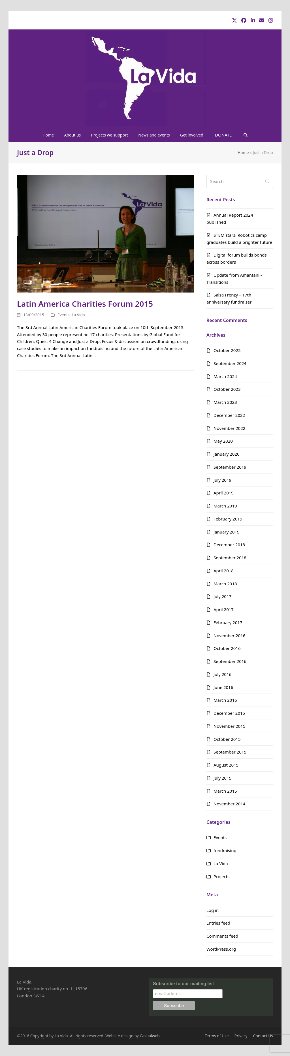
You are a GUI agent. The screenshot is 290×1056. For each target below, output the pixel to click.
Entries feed (218, 923)
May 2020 (223, 441)
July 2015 (222, 778)
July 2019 (222, 480)
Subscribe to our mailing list (183, 983)
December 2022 (229, 415)
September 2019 (230, 467)
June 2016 (223, 687)
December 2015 (229, 713)
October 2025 (227, 350)
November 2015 (229, 726)
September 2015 (230, 752)
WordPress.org (221, 949)
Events (63, 314)
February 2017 (228, 622)
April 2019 (224, 493)
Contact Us (263, 1035)
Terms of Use (217, 1035)
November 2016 (229, 635)
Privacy (241, 1035)
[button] (245, 135)
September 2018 (230, 557)
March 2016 (225, 700)
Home (243, 152)
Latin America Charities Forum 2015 (85, 303)
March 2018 (225, 583)
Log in (212, 910)
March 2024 (225, 376)
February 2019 (228, 519)
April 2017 (224, 609)
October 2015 (227, 739)
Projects (221, 876)
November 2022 (229, 428)
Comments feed (222, 936)
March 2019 (225, 506)
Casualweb (150, 1035)
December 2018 (229, 544)
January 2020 (227, 454)
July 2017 (222, 596)
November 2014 (229, 804)
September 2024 (230, 363)
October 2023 (227, 389)
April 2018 (224, 570)
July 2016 (222, 674)
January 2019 (227, 532)
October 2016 (227, 648)
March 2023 (225, 402)
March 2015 (225, 791)
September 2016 (230, 661)
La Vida (78, 314)
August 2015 (226, 765)
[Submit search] (267, 181)
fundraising (225, 850)
